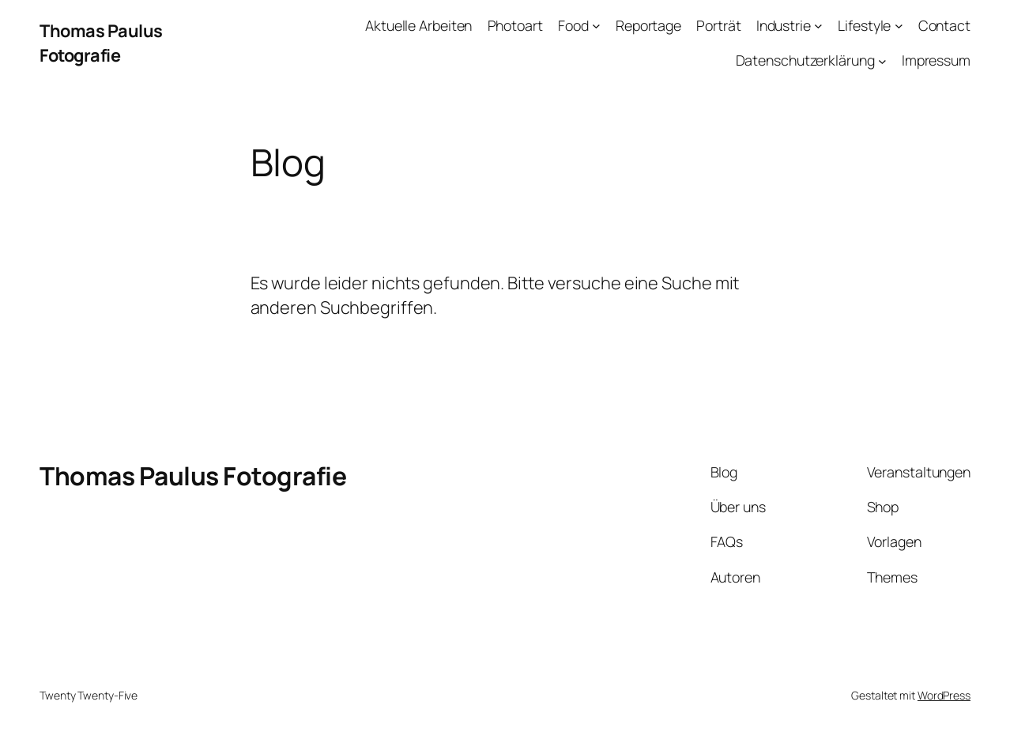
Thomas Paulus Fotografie (101, 42)
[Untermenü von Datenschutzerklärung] (882, 60)
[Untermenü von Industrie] (818, 25)
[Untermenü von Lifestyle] (899, 25)
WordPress (944, 695)
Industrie (783, 25)
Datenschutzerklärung (805, 60)
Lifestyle (864, 25)
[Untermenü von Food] (596, 25)
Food (573, 25)
